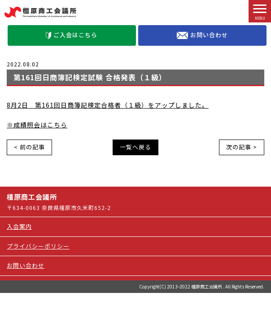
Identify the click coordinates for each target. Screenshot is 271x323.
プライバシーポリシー (38, 246)
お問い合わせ (202, 35)
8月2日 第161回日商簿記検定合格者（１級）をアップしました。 (108, 104)
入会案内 (19, 226)
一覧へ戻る (135, 147)
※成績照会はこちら (37, 124)
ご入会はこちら (71, 35)
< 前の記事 (29, 147)
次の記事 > (241, 147)
